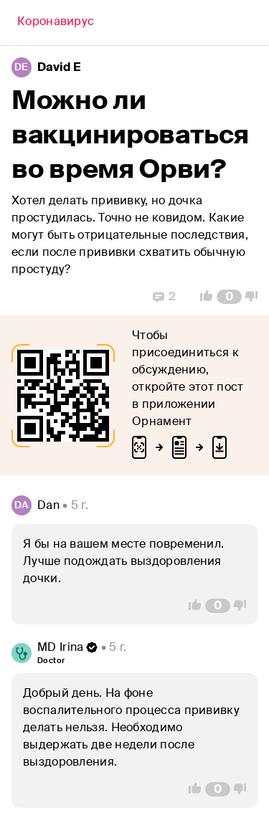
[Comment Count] (229, 297)
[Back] (55, 23)
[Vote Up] (202, 296)
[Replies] (164, 297)
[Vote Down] (255, 297)
